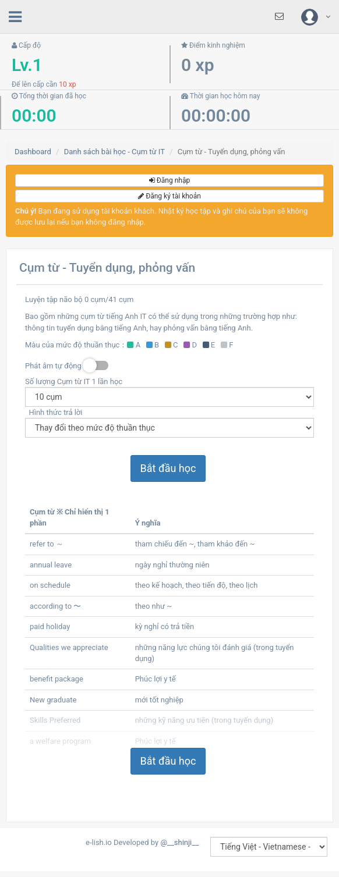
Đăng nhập (169, 180)
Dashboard (33, 151)
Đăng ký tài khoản (169, 196)
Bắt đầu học (168, 468)
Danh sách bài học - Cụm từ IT (114, 151)
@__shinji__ (179, 842)
